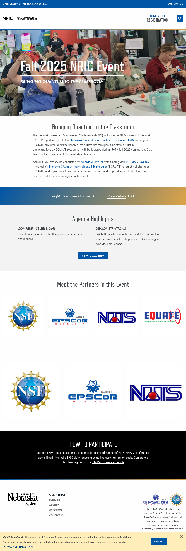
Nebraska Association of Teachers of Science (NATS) (102, 140)
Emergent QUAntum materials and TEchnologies (77, 166)
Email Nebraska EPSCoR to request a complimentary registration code (89, 457)
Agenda (54, 505)
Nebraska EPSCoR (92, 162)
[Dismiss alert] (181, 536)
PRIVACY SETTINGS (18, 546)
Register (54, 499)
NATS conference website (108, 462)
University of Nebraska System (25, 3)
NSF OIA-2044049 (136, 162)
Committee (55, 510)
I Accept (158, 541)
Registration (158, 18)
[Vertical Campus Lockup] (23, 501)
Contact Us (175, 3)
